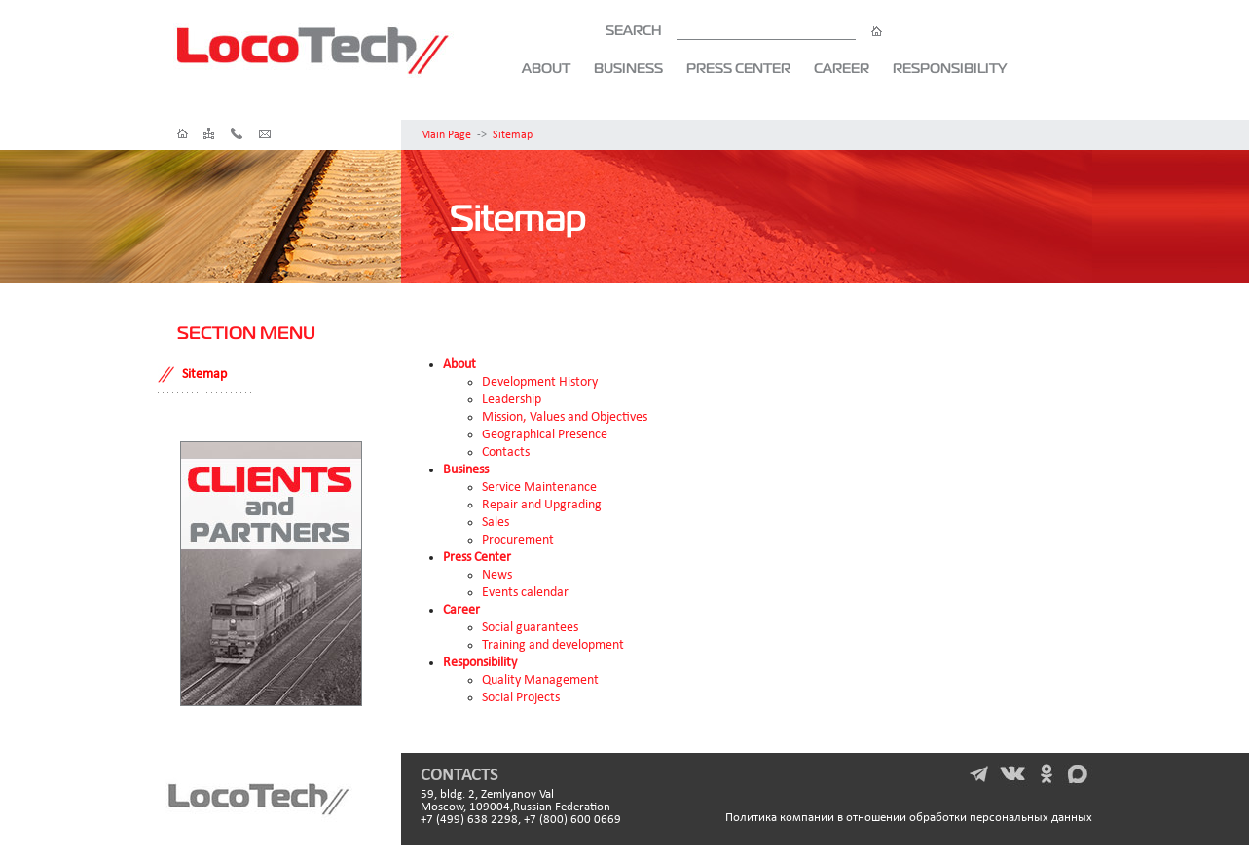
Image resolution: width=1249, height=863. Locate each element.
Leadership (511, 400)
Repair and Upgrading (542, 505)
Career (841, 68)
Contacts (506, 452)
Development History (540, 382)
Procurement (518, 540)
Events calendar (525, 592)
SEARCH (744, 30)
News (497, 575)
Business (628, 68)
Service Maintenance (539, 487)
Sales (495, 522)
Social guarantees (530, 627)
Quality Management (540, 680)
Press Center (738, 68)
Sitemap (513, 135)
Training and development (553, 645)
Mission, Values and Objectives (564, 417)
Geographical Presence (544, 435)
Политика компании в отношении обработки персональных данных (908, 817)
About (546, 68)
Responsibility (950, 68)
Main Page (446, 135)
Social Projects (521, 698)
